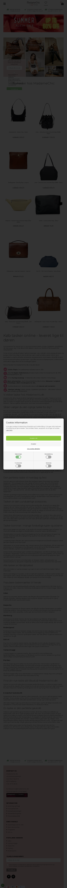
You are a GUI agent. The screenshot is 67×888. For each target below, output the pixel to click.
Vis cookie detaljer (33, 449)
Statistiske (48, 464)
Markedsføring (49, 455)
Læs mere (9, 430)
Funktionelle (18, 464)
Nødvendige (18, 455)
